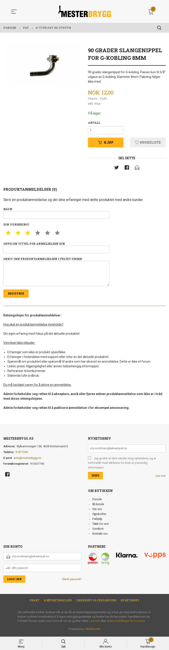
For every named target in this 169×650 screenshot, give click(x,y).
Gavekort (98, 530)
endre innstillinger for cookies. (126, 623)
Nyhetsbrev (130, 602)
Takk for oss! (100, 525)
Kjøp (105, 143)
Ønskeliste (148, 143)
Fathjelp (97, 521)
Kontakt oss (100, 535)
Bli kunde (98, 506)
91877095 (21, 454)
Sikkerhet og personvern (96, 602)
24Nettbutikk (92, 631)
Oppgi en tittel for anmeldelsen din (56, 248)
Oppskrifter (99, 516)
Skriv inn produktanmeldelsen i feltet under (56, 273)
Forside (97, 501)
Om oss (97, 511)
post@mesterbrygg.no (27, 460)
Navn (56, 213)
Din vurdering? (16, 225)
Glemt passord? (71, 581)
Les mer (161, 477)
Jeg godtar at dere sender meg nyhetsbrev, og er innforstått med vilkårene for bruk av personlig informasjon (122, 465)
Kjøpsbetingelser (58, 602)
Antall (94, 122)
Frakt (34, 602)
